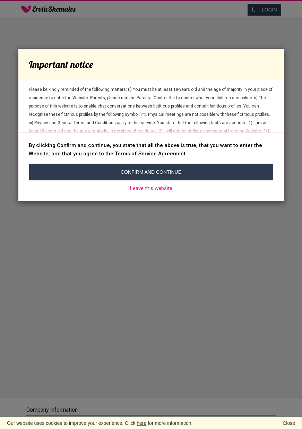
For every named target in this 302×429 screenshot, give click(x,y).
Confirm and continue (151, 172)
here (141, 423)
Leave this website (151, 188)
